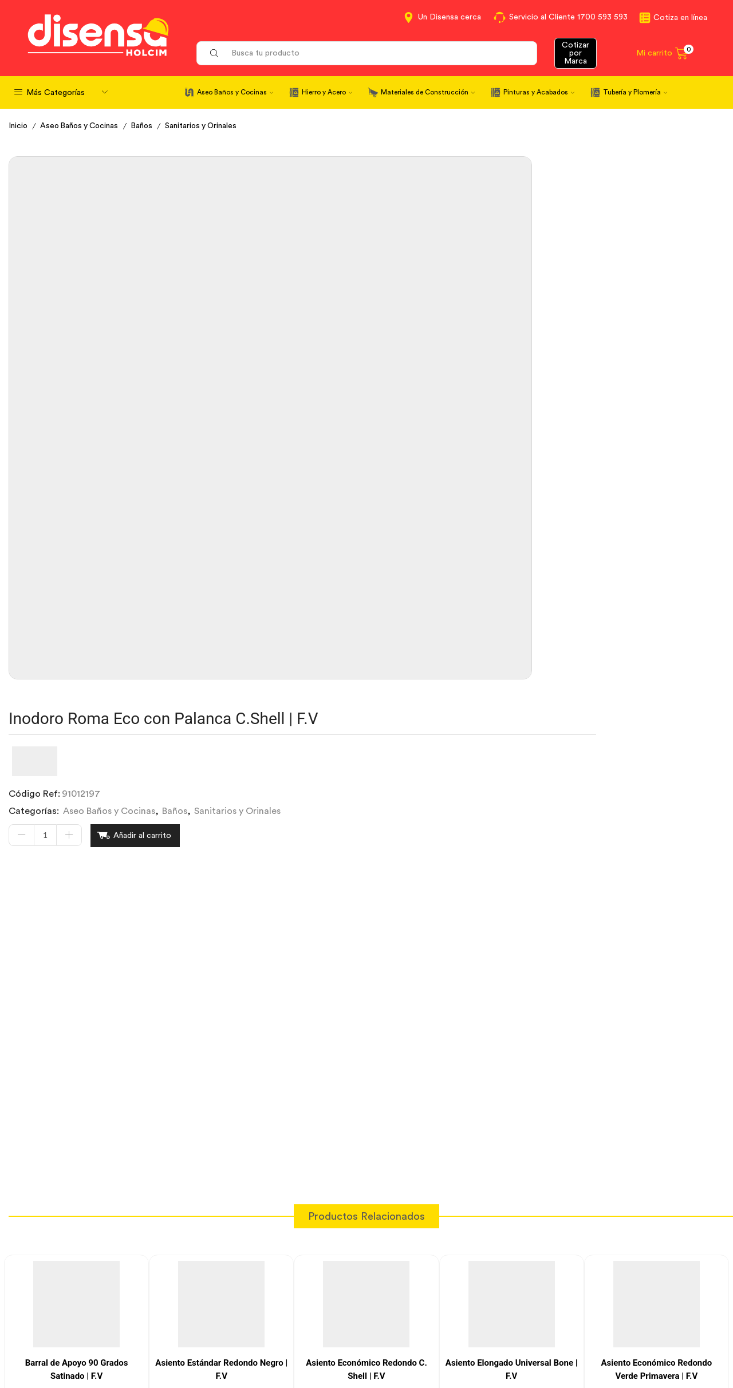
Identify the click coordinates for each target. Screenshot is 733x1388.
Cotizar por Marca (575, 53)
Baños (148, 126)
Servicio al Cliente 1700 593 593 (568, 17)
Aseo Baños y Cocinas (235, 92)
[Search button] (214, 53)
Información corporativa (610, 1276)
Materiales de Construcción (428, 92)
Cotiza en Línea (225, 1276)
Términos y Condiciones (242, 1297)
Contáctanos (403, 1276)
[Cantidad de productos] (339, 283)
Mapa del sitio (588, 1338)
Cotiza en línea (680, 18)
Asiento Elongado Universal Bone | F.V (512, 966)
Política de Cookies (232, 1338)
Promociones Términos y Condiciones (638, 1318)
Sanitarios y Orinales (209, 126)
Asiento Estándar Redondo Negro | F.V (221, 966)
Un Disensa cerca (449, 17)
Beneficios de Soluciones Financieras (452, 1340)
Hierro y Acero (327, 92)
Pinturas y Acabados (538, 92)
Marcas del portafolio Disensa (621, 1297)
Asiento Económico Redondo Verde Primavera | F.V (656, 966)
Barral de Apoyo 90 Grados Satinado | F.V (76, 966)
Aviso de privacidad (233, 1318)
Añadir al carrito (437, 283)
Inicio (19, 126)
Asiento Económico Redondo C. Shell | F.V (366, 966)
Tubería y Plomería (635, 92)
